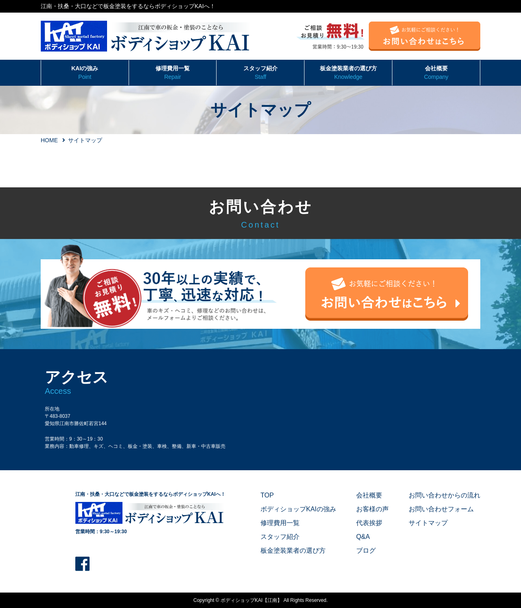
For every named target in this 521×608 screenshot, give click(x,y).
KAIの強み (85, 73)
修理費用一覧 (173, 73)
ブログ (366, 550)
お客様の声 (372, 509)
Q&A (363, 536)
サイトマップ (428, 522)
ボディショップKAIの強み (298, 509)
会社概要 (436, 73)
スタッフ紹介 (260, 73)
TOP (267, 495)
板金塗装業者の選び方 (348, 73)
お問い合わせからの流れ (444, 495)
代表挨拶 (369, 522)
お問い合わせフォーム (441, 509)
